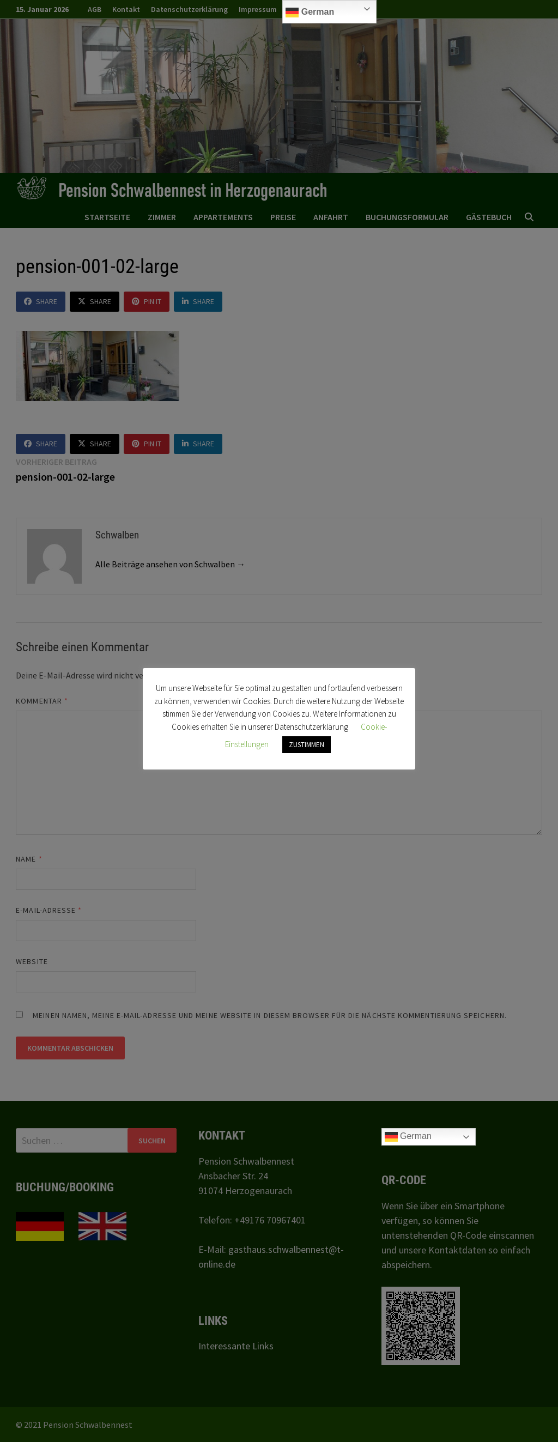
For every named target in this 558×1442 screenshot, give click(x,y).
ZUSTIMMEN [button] (306, 744)
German (310, 12)
